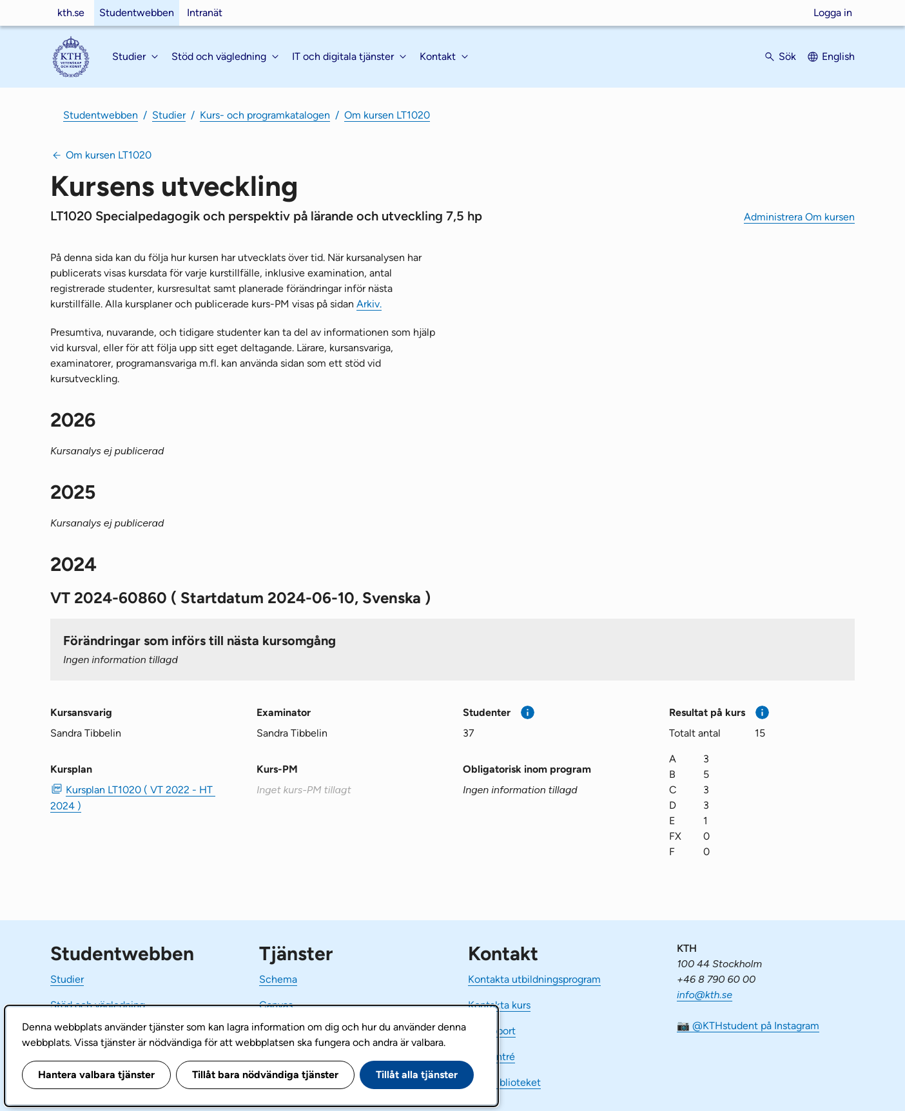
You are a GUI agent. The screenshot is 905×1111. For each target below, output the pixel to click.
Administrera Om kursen (799, 217)
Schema (278, 979)
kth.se (70, 12)
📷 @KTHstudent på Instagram (748, 1025)
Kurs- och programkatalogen (265, 115)
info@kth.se (704, 995)
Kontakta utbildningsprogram (534, 979)
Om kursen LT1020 (387, 115)
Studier (169, 115)
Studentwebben (136, 12)
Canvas (276, 1005)
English (838, 56)
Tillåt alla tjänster (417, 1074)
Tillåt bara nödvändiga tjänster (265, 1074)
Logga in (832, 12)
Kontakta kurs (499, 1005)
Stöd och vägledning (97, 1005)
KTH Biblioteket (504, 1082)
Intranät (204, 12)
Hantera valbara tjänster (96, 1074)
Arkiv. (369, 304)
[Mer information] (527, 712)
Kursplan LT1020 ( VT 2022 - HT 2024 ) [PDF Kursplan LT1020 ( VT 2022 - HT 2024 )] (132, 798)
